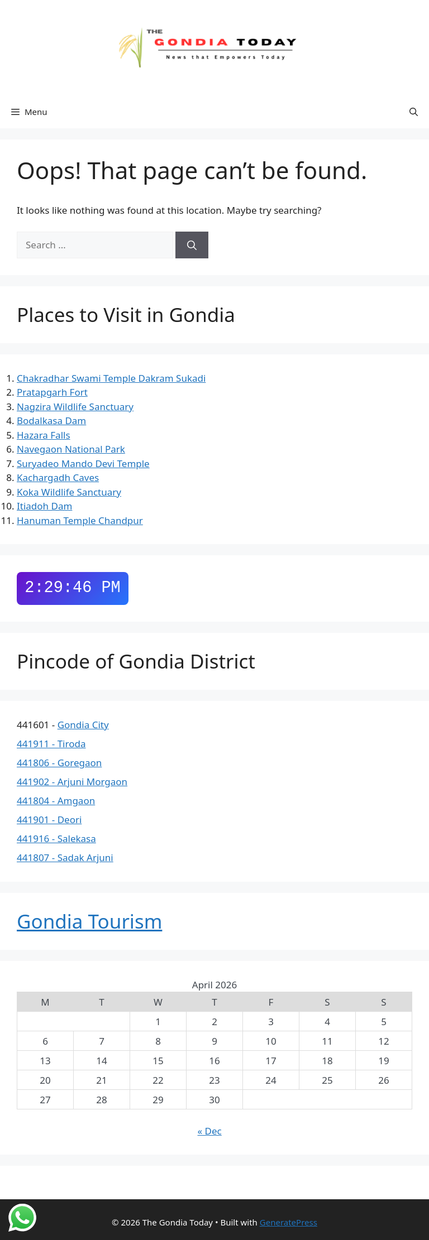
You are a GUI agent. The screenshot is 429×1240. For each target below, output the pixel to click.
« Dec (210, 1130)
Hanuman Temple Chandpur (80, 520)
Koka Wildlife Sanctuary (69, 492)
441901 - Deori (49, 819)
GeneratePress (288, 1222)
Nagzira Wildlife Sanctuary (75, 406)
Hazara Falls (43, 435)
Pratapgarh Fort (52, 392)
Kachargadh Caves (58, 477)
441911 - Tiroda (51, 743)
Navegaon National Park (71, 449)
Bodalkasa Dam (51, 420)
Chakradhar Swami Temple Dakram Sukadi (111, 378)
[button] (413, 111)
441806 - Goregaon (59, 762)
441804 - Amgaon (56, 800)
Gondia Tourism (89, 921)
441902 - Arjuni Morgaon (72, 781)
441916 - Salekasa (56, 838)
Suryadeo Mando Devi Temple (83, 463)
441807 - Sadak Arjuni (65, 857)
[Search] (191, 245)
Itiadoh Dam (44, 505)
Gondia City (83, 724)
